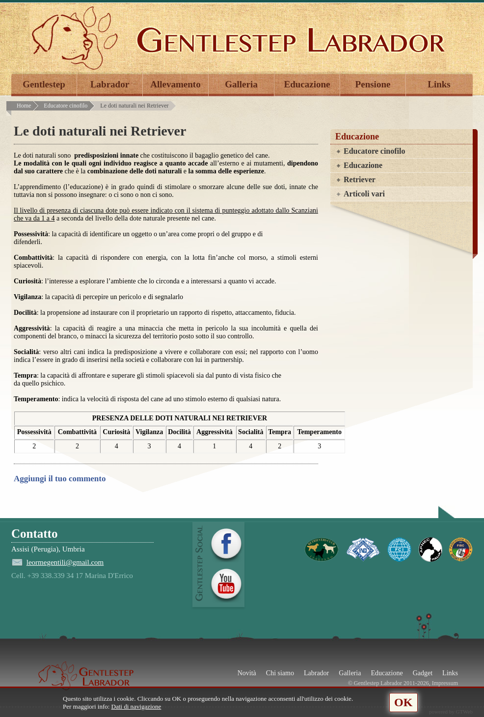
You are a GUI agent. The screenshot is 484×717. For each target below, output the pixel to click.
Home (24, 105)
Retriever (360, 179)
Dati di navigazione (136, 706)
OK (403, 702)
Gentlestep (44, 84)
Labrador (109, 84)
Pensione (373, 84)
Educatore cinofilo (65, 105)
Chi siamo (280, 673)
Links (439, 84)
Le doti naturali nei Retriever (134, 105)
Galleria (241, 84)
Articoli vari (364, 194)
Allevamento (175, 84)
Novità (247, 673)
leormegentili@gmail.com (65, 562)
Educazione (307, 84)
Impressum (445, 683)
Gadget (422, 673)
